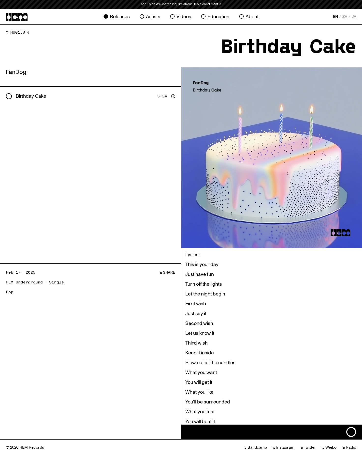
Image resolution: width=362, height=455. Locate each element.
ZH (344, 16)
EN (335, 16)
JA (354, 16)
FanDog (16, 72)
